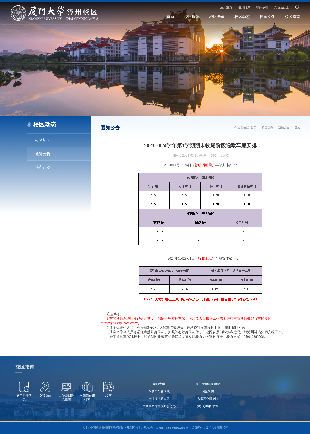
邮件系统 (262, 7)
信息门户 (244, 7)
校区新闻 (42, 140)
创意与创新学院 (159, 391)
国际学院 (208, 391)
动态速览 (42, 167)
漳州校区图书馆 (207, 406)
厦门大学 (159, 384)
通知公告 (42, 154)
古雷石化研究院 (207, 398)
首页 (170, 17)
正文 (297, 127)
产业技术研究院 (159, 398)
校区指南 (292, 17)
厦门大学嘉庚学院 (208, 384)
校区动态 (242, 17)
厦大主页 (226, 7)
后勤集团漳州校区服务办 (159, 406)
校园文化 (267, 17)
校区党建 (217, 17)
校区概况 (192, 17)
